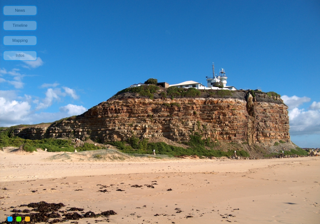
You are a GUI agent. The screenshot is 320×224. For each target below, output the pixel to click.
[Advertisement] (21, 147)
